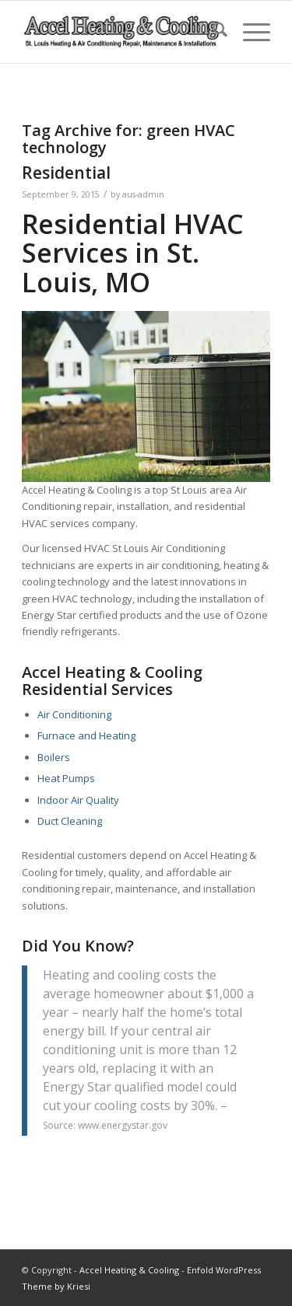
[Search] (212, 32)
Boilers (53, 757)
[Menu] (248, 32)
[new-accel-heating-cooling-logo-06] (121, 32)
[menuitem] (212, 32)
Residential (66, 172)
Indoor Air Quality (78, 800)
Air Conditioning (74, 714)
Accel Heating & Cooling (129, 1270)
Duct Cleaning (69, 821)
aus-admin (143, 194)
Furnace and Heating (86, 735)
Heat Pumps (66, 778)
